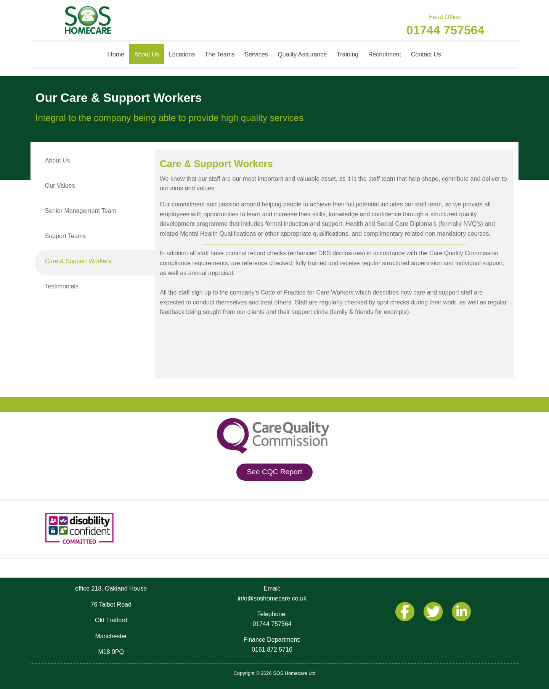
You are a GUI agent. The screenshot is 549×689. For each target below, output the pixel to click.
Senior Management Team (80, 211)
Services (256, 54)
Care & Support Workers (78, 261)
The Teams (220, 54)
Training (347, 54)
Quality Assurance (302, 54)
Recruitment (384, 54)
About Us (146, 54)
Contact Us (426, 54)
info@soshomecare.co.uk (272, 598)
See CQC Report (274, 472)
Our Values (60, 185)
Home (116, 54)
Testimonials (62, 286)
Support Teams (65, 236)
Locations (182, 54)
